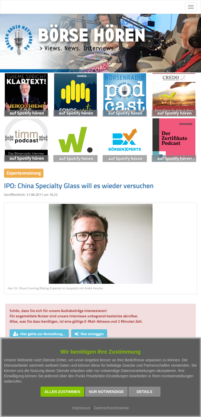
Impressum (81, 408)
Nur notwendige (106, 392)
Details (144, 392)
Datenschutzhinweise (111, 408)
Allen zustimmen (62, 392)
